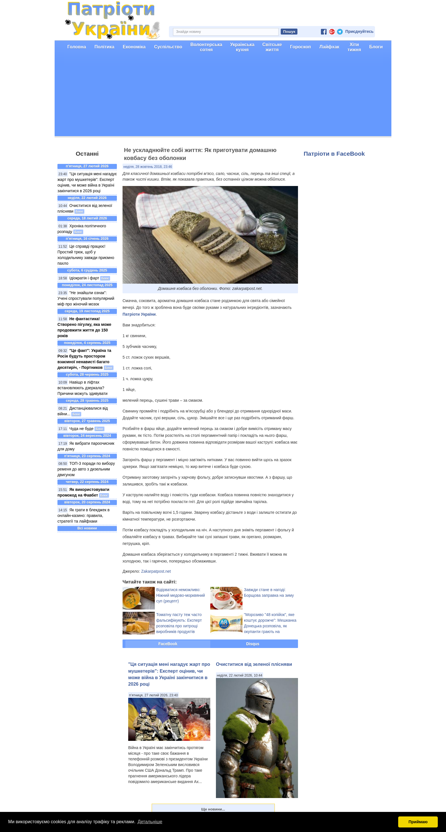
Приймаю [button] (418, 822)
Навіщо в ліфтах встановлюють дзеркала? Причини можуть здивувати (82, 388)
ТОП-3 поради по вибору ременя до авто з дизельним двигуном (86, 469)
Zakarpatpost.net (156, 571)
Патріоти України (139, 314)
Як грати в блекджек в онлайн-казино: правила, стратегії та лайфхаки (83, 515)
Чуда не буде (81, 428)
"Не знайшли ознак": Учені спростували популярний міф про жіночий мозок (85, 298)
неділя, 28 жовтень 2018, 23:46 (147, 167)
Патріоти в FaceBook (334, 153)
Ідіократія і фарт (84, 278)
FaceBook (167, 643)
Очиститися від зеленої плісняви (254, 664)
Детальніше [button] (150, 821)
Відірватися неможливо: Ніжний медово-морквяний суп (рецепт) (180, 595)
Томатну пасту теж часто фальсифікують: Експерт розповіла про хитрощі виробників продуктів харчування (179, 625)
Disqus (253, 643)
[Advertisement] (223, 96)
